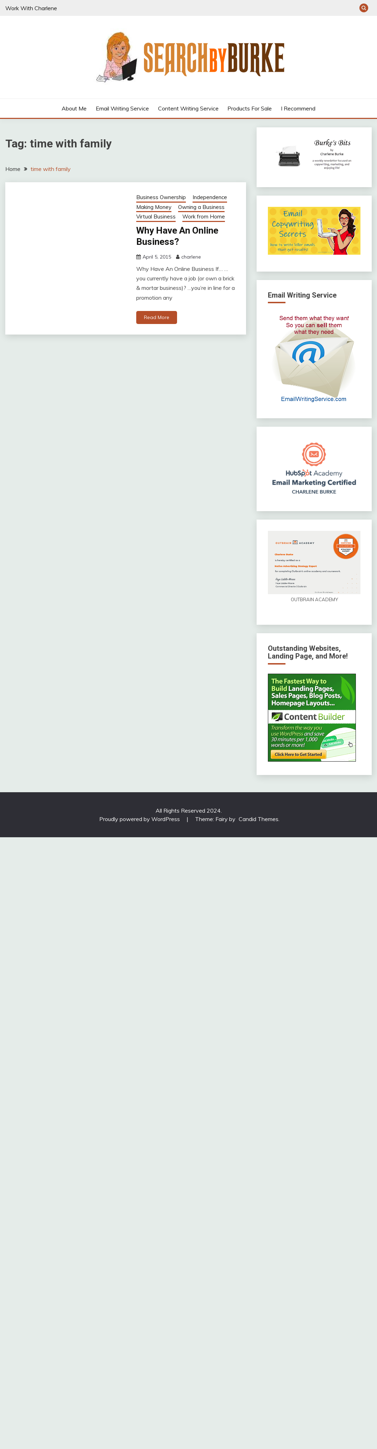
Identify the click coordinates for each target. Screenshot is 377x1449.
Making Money (153, 207)
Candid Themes (258, 818)
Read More (156, 317)
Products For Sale (249, 108)
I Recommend (298, 108)
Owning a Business (201, 207)
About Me (74, 108)
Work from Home (203, 216)
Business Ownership (161, 197)
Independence (210, 197)
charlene (191, 257)
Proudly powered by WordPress (140, 818)
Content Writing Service (188, 108)
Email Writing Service (122, 108)
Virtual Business (156, 216)
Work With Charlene (31, 8)
